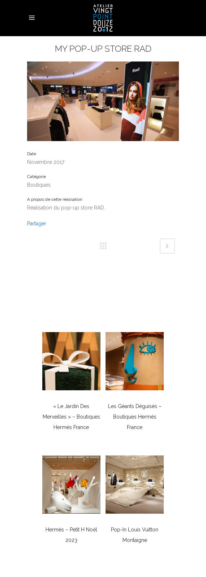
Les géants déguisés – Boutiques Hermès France (135, 416)
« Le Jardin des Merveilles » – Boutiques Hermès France (71, 416)
